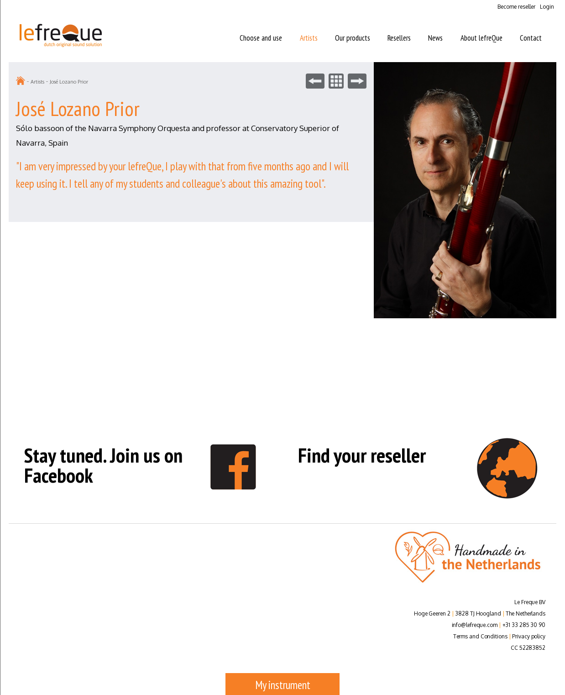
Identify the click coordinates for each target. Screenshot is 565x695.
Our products (352, 38)
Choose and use (261, 38)
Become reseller (516, 6)
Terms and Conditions (480, 636)
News (435, 38)
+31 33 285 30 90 (523, 624)
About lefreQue (481, 38)
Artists (309, 38)
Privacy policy (528, 636)
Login (547, 6)
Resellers (399, 38)
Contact (531, 38)
